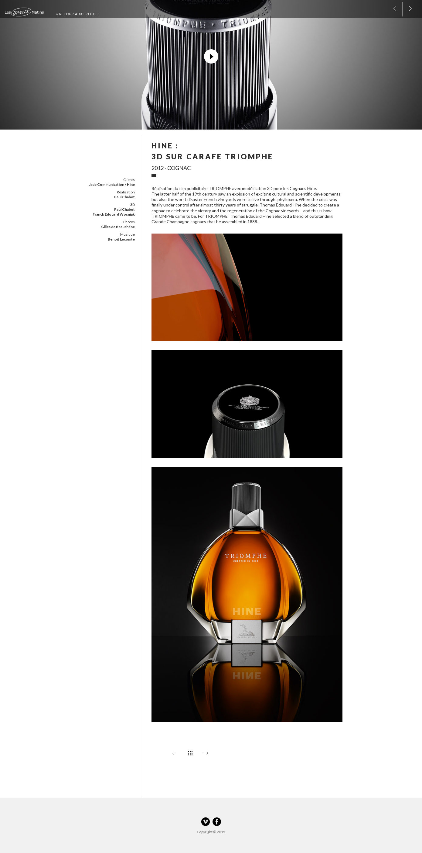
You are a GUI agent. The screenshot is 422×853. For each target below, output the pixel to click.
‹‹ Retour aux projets (78, 14)
